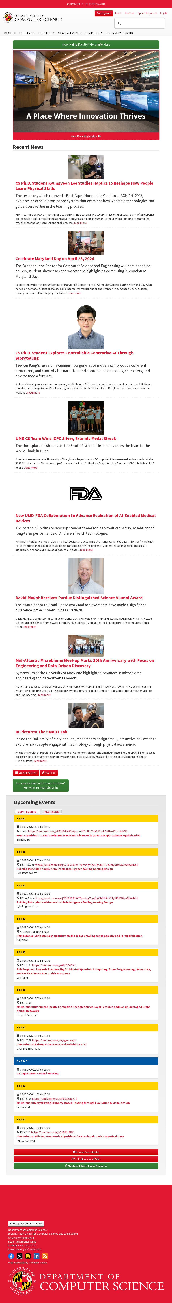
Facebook (11, 1256)
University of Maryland (86, 4)
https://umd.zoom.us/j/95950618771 (54, 1098)
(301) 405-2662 (32, 1249)
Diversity (113, 33)
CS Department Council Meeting (38, 1073)
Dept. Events (29, 811)
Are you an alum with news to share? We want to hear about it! (41, 785)
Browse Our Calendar (86, 1152)
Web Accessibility (18, 1262)
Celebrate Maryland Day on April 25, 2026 (55, 258)
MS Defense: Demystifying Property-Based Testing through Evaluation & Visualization (73, 1103)
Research (27, 33)
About (118, 13)
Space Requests (147, 13)
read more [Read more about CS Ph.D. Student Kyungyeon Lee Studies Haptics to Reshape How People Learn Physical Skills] (80, 223)
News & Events (70, 33)
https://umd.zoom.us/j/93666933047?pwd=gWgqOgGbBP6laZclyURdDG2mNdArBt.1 (86, 865)
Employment (104, 13)
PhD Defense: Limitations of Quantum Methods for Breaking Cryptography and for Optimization (79, 936)
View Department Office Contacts (26, 1223)
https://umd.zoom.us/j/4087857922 (54, 965)
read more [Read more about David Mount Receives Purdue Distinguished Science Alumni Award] (29, 626)
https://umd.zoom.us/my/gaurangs (54, 1040)
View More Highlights (86, 136)
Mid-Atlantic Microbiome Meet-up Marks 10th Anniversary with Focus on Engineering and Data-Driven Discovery (85, 662)
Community (93, 33)
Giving (129, 33)
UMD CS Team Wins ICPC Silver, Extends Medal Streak (66, 438)
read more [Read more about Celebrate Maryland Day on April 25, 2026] (75, 293)
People (10, 33)
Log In (163, 13)
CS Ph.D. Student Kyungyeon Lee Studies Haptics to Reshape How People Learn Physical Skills (84, 185)
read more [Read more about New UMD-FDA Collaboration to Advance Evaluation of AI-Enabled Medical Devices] (86, 550)
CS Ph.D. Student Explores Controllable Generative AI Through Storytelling (75, 355)
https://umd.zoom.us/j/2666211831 (53, 1132)
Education (46, 33)
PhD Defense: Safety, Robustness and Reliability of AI (52, 1044)
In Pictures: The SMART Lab (41, 731)
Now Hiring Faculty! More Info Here (86, 44)
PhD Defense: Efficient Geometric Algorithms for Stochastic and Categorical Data (70, 1136)
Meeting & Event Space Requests (86, 1166)
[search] (139, 23)
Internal (129, 13)
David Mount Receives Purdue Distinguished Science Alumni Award (79, 597)
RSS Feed (48, 772)
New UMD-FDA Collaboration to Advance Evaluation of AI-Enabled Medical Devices (86, 518)
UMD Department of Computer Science (32, 17)
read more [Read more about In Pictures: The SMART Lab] (40, 761)
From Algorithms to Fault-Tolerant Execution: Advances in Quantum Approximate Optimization (78, 835)
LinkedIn (36, 1256)
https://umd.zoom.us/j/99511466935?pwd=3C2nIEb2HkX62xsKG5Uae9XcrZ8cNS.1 (78, 831)
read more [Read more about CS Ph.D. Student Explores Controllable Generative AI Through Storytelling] (33, 392)
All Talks (52, 811)
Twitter (19, 1256)
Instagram (28, 1256)
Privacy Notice (38, 1262)
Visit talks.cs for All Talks (86, 1159)
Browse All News (26, 772)
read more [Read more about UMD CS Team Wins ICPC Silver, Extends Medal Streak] (31, 467)
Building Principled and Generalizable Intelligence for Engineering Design (65, 869)
